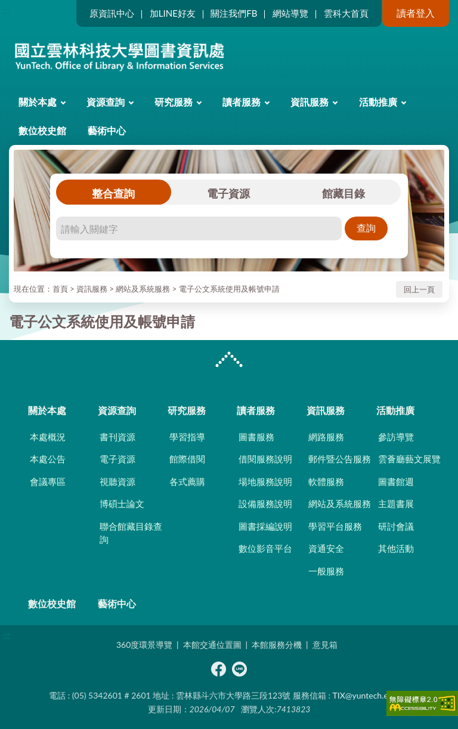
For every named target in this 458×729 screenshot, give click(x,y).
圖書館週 (396, 481)
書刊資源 (117, 436)
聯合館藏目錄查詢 (131, 533)
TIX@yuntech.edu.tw (371, 695)
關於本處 (37, 101)
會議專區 (48, 481)
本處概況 (48, 436)
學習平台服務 (335, 526)
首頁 (60, 289)
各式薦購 (187, 481)
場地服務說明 (265, 481)
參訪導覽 (396, 436)
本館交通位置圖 (212, 645)
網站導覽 (290, 13)
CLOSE (229, 361)
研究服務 (173, 101)
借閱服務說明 (265, 458)
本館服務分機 (277, 645)
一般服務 (326, 571)
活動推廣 (378, 101)
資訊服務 (309, 101)
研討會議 (396, 526)
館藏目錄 (343, 193)
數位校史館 (42, 130)
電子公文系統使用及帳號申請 (229, 289)
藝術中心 (107, 130)
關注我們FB (234, 13)
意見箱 (325, 645)
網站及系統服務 (143, 289)
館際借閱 (187, 458)
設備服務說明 (265, 503)
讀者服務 (241, 101)
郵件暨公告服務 (339, 458)
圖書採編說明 (265, 526)
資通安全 (326, 548)
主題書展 (396, 503)
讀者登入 (416, 12)
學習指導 (187, 436)
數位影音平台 (265, 548)
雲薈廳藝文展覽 (409, 458)
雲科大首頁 (346, 13)
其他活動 (396, 548)
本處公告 (48, 458)
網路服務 (326, 436)
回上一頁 (419, 289)
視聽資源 (117, 481)
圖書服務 (256, 436)
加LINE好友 (173, 13)
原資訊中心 (111, 13)
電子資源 (228, 193)
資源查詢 (105, 101)
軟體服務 (326, 481)
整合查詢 (113, 193)
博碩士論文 (122, 503)
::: (6, 10)
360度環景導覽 (144, 645)
